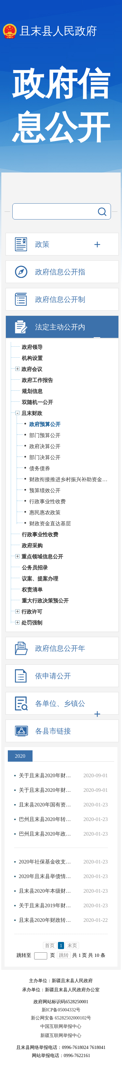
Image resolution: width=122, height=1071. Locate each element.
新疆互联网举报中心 (60, 1035)
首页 (50, 945)
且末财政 (31, 413)
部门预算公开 (45, 435)
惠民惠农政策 (45, 512)
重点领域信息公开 (42, 556)
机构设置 (32, 358)
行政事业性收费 (47, 501)
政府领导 (32, 347)
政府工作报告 (37, 380)
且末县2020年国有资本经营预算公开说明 (45, 804)
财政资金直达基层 (50, 523)
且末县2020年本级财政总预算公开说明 (45, 891)
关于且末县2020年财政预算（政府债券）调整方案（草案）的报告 (45, 775)
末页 (72, 945)
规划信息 (32, 391)
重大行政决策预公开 (45, 600)
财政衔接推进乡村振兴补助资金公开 (70, 479)
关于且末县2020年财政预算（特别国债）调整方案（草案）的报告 (45, 790)
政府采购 (32, 545)
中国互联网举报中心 (60, 1026)
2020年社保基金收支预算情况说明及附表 (45, 861)
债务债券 (39, 468)
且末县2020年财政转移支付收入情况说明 (45, 920)
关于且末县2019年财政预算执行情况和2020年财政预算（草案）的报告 (45, 905)
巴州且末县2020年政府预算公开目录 (45, 834)
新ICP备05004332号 (61, 1009)
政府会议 (31, 369)
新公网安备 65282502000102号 (61, 1018)
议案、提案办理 (40, 578)
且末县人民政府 (58, 31)
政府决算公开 (45, 446)
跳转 (64, 955)
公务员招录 (35, 567)
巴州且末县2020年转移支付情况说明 (45, 819)
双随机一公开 (37, 402)
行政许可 (31, 611)
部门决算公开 (45, 457)
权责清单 (32, 589)
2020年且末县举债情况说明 (45, 876)
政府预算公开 (45, 424)
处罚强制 (31, 622)
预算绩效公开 (45, 490)
